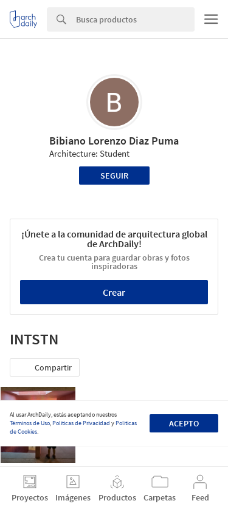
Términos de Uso (30, 423)
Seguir (114, 175)
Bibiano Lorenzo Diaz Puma (114, 141)
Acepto (184, 423)
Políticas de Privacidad (81, 423)
